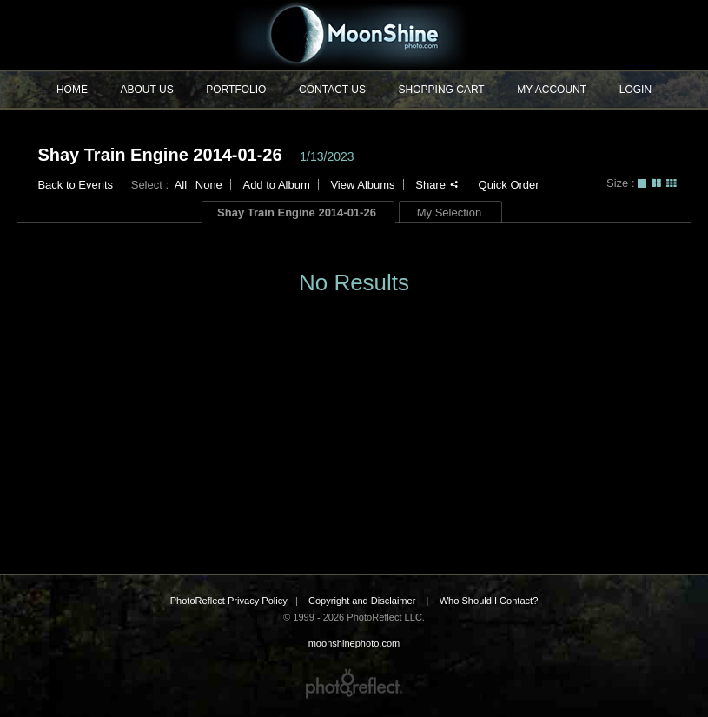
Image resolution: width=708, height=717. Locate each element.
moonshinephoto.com (354, 35)
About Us (147, 89)
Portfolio (236, 89)
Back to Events (75, 184)
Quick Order (509, 184)
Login (635, 89)
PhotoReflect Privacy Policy (229, 600)
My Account (551, 89)
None (208, 184)
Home (72, 89)
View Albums (362, 184)
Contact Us (332, 89)
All (181, 184)
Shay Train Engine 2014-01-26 (159, 154)
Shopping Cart (442, 89)
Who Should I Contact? (489, 600)
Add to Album (275, 184)
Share (436, 184)
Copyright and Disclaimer (363, 600)
